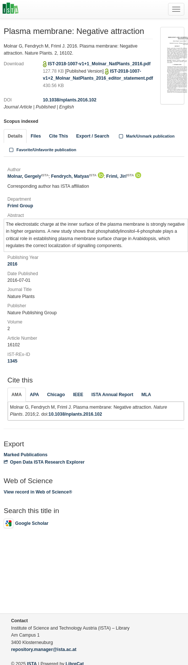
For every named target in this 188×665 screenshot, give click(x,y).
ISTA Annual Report (112, 394)
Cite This (58, 136)
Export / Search (92, 136)
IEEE (78, 394)
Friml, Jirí (120, 176)
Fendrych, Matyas (73, 176)
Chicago (56, 394)
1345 (12, 361)
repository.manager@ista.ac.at (43, 649)
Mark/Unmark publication (146, 136)
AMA (16, 394)
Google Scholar (26, 523)
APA (34, 394)
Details (15, 136)
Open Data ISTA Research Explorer (44, 462)
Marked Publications (26, 454)
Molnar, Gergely (28, 176)
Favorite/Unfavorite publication (42, 150)
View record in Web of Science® (38, 492)
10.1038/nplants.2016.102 (69, 100)
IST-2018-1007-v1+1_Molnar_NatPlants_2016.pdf (99, 63)
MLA (146, 394)
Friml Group (20, 205)
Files (36, 136)
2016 (12, 264)
